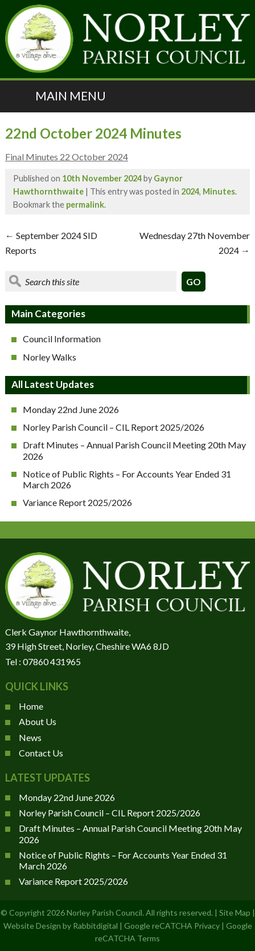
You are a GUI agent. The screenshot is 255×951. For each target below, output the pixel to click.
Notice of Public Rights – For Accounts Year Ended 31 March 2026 (127, 479)
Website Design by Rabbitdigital (60, 925)
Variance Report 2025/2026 (77, 502)
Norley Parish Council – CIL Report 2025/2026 (113, 427)
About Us (37, 721)
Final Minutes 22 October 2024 (66, 156)
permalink (85, 204)
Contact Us (41, 752)
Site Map (234, 912)
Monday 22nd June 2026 (71, 409)
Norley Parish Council (104, 912)
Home (31, 706)
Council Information (62, 338)
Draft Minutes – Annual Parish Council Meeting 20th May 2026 (134, 450)
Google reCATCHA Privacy (172, 925)
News (30, 737)
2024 (190, 191)
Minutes (219, 191)
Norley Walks (49, 356)
